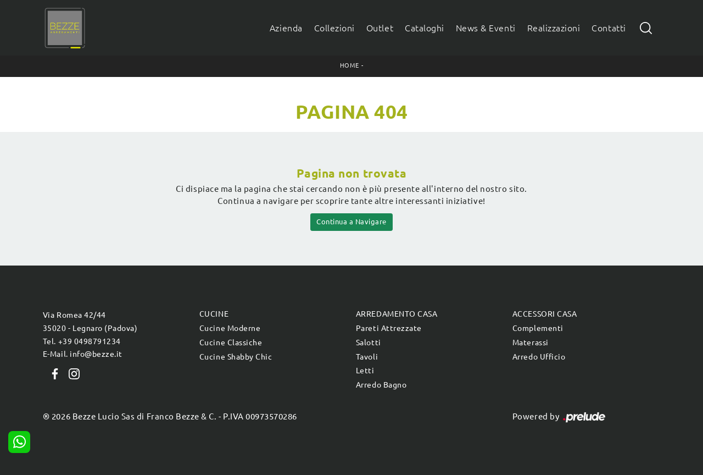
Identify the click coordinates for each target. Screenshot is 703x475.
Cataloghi (424, 28)
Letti (365, 370)
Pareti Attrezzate (389, 328)
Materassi (530, 342)
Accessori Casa (544, 314)
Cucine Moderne (229, 328)
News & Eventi (486, 28)
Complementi (537, 328)
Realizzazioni (554, 28)
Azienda (286, 28)
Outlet (379, 28)
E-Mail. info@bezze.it (82, 354)
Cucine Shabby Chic (235, 356)
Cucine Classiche (230, 342)
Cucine (213, 314)
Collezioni (334, 28)
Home (349, 65)
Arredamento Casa (396, 314)
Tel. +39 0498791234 (82, 341)
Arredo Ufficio (538, 356)
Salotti (368, 342)
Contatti (609, 28)
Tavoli (367, 356)
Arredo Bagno (381, 384)
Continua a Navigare (351, 221)
